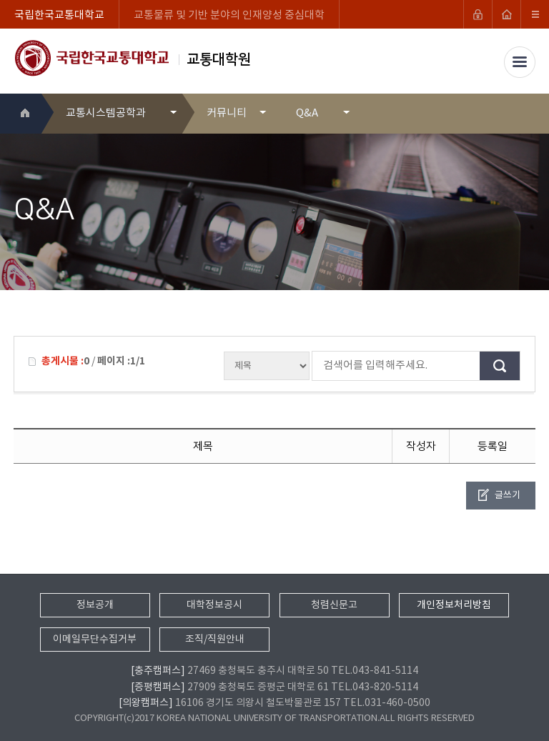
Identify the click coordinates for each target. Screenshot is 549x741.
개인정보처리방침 (454, 605)
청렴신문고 (334, 605)
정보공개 (95, 605)
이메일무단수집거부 (95, 639)
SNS (525, 113)
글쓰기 (507, 495)
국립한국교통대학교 (59, 15)
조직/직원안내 (214, 639)
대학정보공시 (214, 605)
